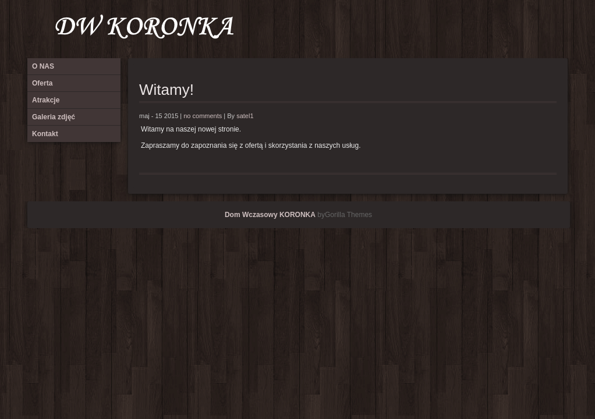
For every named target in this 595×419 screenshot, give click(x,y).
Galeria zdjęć (536, 29)
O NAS (479, 29)
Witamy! (166, 89)
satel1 (244, 115)
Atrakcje (517, 29)
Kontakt (555, 29)
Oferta (498, 29)
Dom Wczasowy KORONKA (270, 215)
